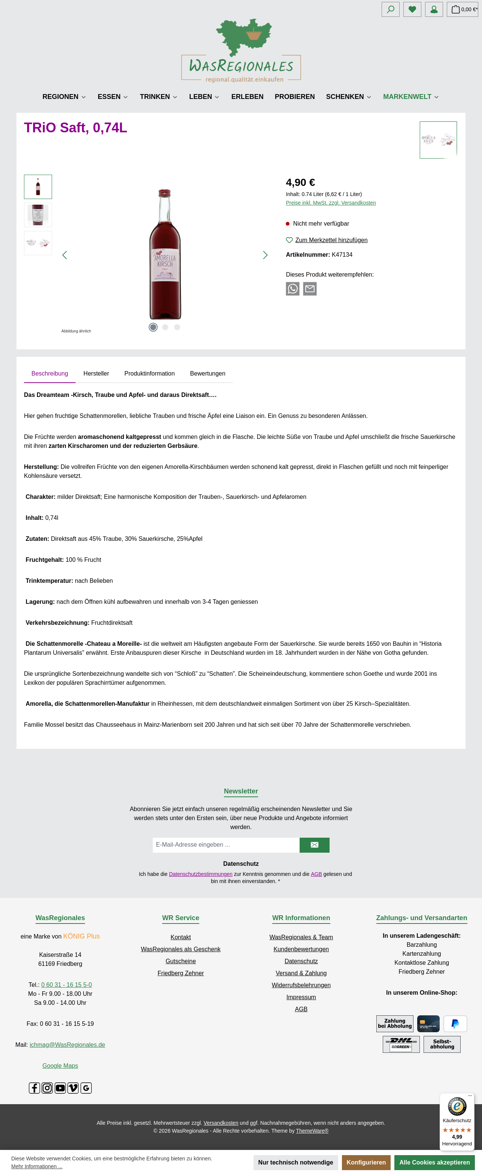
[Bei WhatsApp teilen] (292, 288)
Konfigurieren (366, 1162)
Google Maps (60, 1066)
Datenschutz (301, 961)
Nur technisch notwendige (295, 1162)
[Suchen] (391, 9)
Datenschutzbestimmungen (201, 874)
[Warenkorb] (462, 9)
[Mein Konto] (434, 9)
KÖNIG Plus (81, 936)
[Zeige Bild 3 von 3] (177, 327)
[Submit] (315, 845)
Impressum (301, 997)
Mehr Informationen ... (37, 1166)
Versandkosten (221, 1123)
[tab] (50, 373)
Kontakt (180, 937)
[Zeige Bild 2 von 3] (165, 327)
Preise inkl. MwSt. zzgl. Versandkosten (331, 203)
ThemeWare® (312, 1131)
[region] (147, 255)
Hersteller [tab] (96, 373)
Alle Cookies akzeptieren (434, 1162)
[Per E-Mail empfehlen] (309, 288)
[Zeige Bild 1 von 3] (153, 327)
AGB (316, 874)
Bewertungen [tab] (207, 373)
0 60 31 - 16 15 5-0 (66, 985)
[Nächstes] (265, 255)
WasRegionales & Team (301, 937)
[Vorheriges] (65, 255)
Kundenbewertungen (301, 949)
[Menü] (470, 1097)
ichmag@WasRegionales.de (67, 1045)
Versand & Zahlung (301, 973)
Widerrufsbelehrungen (301, 985)
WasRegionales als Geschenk (181, 949)
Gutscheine (181, 961)
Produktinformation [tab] (149, 373)
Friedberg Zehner (181, 973)
